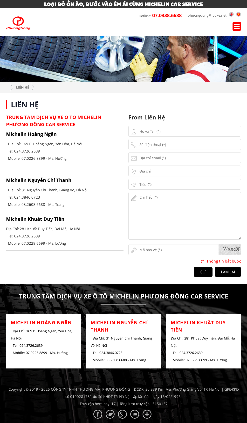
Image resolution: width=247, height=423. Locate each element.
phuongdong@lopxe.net (205, 15)
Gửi (203, 272)
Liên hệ (22, 87)
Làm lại (228, 272)
